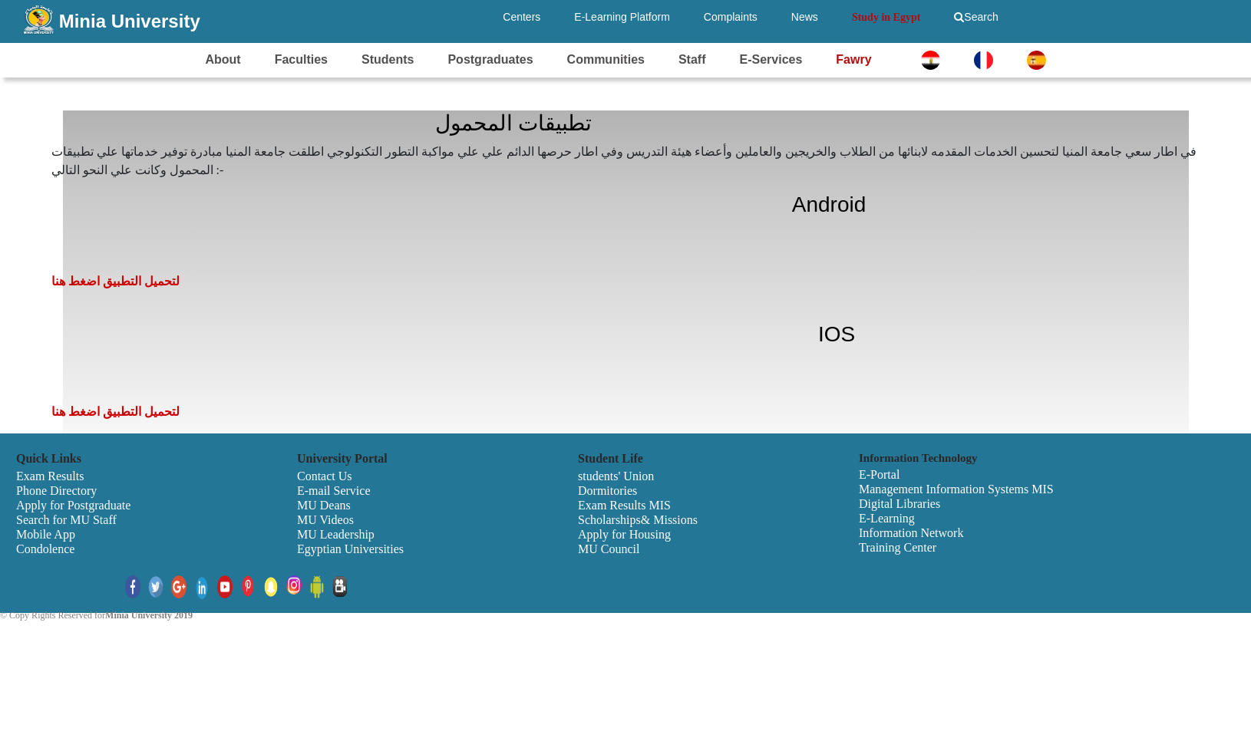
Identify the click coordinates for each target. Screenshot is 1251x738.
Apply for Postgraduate (73, 505)
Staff (692, 59)
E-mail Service (334, 490)
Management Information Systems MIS (956, 489)
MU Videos (325, 519)
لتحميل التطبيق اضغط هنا (115, 281)
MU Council (608, 548)
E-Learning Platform (622, 17)
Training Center (897, 547)
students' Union (616, 476)
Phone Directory (56, 490)
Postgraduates (490, 59)
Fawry (853, 59)
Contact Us (324, 476)
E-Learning (887, 518)
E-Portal (879, 474)
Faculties (301, 59)
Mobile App (45, 534)
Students (387, 59)
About (222, 59)
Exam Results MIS (624, 505)
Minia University (129, 21)
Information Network (911, 532)
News (804, 17)
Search (976, 17)
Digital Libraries (899, 503)
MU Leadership (336, 534)
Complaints (731, 17)
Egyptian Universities (350, 548)
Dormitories (607, 490)
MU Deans (324, 505)
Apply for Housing (624, 534)
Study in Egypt (886, 17)
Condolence (45, 548)
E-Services (770, 59)
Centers (521, 17)
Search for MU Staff (66, 519)
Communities (606, 59)
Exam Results (50, 476)
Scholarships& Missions (638, 519)
